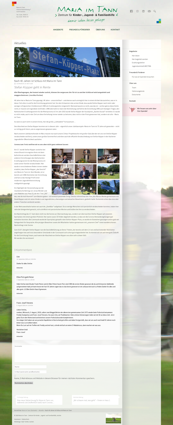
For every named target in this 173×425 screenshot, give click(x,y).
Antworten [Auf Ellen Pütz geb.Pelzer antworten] (20, 293)
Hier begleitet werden (140, 59)
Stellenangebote (138, 91)
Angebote (58, 29)
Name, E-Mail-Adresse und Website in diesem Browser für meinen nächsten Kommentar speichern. (54, 378)
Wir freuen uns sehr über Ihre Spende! (142, 109)
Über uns (100, 29)
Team (134, 87)
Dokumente (136, 94)
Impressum (17, 419)
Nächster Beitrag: (95, 398)
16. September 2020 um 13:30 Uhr (26, 259)
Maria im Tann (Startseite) (29, 410)
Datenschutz (25, 419)
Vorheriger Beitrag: (39, 400)
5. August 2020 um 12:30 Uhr (25, 305)
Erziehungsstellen (138, 62)
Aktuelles (41, 410)
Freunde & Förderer (79, 29)
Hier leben (135, 56)
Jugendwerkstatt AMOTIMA (141, 66)
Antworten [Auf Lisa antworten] (20, 268)
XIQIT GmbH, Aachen (27, 422)
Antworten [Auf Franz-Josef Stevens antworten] (20, 336)
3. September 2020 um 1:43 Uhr (26, 280)
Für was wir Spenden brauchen (143, 77)
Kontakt (115, 29)
